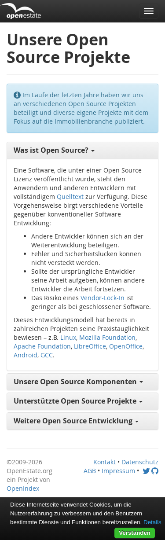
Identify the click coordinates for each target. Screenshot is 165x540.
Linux (68, 337)
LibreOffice (90, 346)
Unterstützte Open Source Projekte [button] (78, 401)
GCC (46, 355)
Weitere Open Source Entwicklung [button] (76, 421)
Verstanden (134, 532)
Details (152, 522)
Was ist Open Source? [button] (54, 150)
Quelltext (70, 196)
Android (25, 355)
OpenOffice (126, 346)
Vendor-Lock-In (103, 298)
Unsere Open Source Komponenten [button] (78, 381)
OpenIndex (23, 488)
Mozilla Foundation (107, 337)
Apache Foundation (42, 346)
